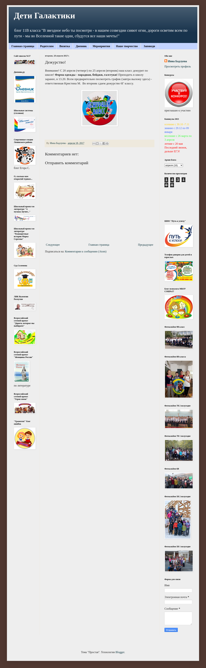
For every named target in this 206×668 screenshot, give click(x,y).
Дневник (81, 46)
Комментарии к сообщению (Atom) (85, 251)
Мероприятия (101, 46)
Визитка (64, 46)
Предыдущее (145, 244)
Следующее (53, 244)
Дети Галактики (44, 15)
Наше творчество (127, 46)
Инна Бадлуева (177, 61)
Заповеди (149, 46)
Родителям (47, 46)
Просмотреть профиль (177, 66)
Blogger (119, 652)
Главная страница (22, 46)
